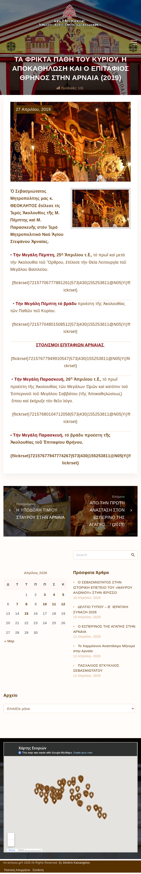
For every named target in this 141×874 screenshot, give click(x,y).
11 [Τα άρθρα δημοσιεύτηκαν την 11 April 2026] (54, 604)
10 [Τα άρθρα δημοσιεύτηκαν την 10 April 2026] (45, 604)
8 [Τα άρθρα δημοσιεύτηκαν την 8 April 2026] (26, 604)
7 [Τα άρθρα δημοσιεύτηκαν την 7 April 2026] (17, 604)
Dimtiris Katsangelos (76, 862)
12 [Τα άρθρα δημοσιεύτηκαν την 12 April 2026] (63, 604)
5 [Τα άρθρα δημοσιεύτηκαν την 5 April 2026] (63, 595)
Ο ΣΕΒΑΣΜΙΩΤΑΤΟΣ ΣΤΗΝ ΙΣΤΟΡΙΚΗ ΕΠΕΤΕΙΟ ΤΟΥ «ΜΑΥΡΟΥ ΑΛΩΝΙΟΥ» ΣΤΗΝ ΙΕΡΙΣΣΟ (103, 587)
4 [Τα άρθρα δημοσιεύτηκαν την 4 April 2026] (54, 595)
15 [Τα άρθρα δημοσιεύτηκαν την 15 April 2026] (26, 613)
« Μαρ (9, 641)
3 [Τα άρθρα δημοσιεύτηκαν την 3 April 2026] (45, 595)
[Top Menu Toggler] (134, 42)
